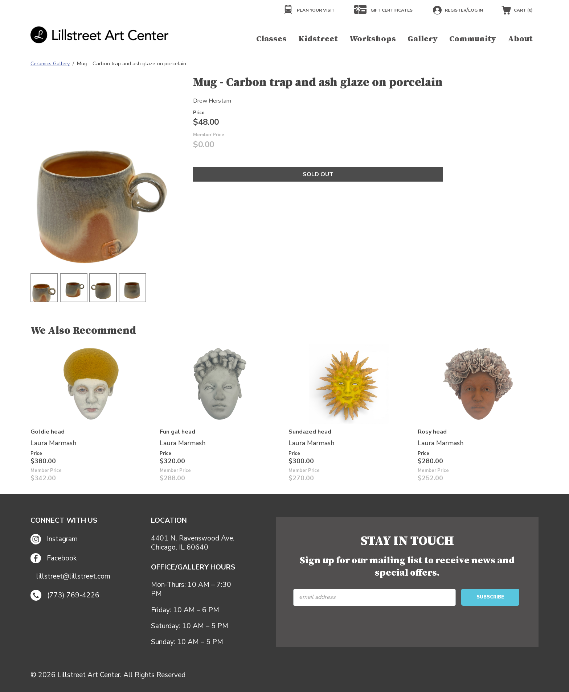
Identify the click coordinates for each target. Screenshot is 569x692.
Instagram (54, 539)
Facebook (53, 558)
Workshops (372, 39)
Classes (271, 39)
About (520, 39)
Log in (475, 10)
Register (455, 10)
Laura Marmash (53, 443)
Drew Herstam (212, 101)
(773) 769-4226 (64, 595)
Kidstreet (318, 39)
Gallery (423, 39)
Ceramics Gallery (50, 63)
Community (472, 39)
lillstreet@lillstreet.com (73, 576)
